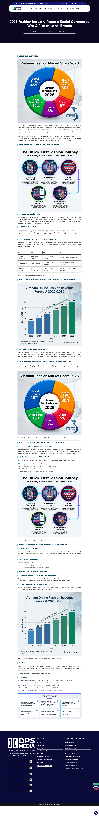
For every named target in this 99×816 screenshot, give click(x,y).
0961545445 (13, 779)
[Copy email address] (30, 774)
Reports (56, 8)
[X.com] (79, 3)
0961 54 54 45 (42, 3)
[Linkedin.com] (66, 3)
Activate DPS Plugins (44, 765)
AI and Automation (40, 8)
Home (31, 8)
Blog (66, 8)
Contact (72, 8)
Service (50, 8)
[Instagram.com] (62, 3)
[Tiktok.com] (75, 3)
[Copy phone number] (30, 779)
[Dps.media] (17, 8)
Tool (62, 8)
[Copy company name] (30, 761)
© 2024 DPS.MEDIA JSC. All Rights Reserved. (49, 804)
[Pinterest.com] (82, 3)
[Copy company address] (30, 767)
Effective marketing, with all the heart (26, 3)
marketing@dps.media (15, 774)
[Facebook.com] (69, 3)
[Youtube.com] (72, 3)
